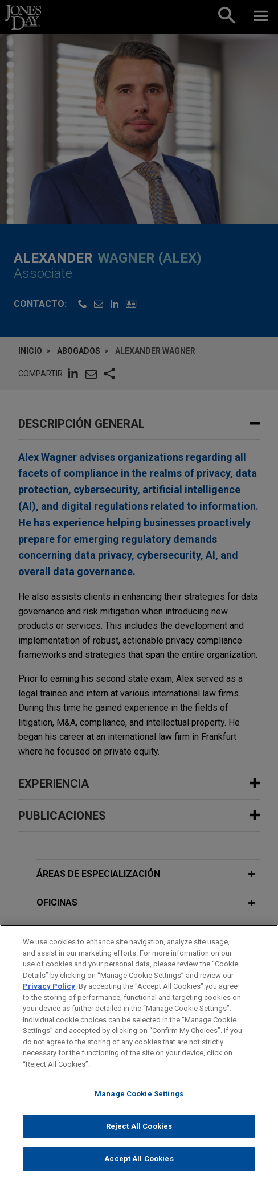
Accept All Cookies (138, 1165)
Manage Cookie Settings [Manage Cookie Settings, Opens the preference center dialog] (139, 1100)
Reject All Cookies (139, 1132)
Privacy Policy (49, 992)
